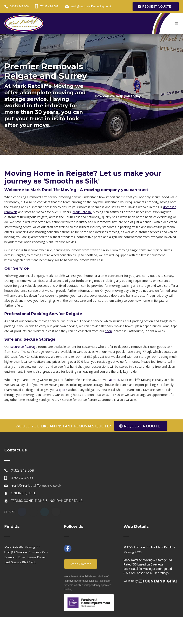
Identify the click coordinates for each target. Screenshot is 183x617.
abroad (114, 380)
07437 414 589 (22, 478)
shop (108, 331)
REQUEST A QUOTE (156, 6)
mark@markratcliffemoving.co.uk (36, 486)
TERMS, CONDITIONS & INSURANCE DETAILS (47, 501)
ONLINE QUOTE (23, 493)
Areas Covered (81, 564)
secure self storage (23, 347)
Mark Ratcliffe (82, 212)
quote (63, 390)
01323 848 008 (22, 470)
